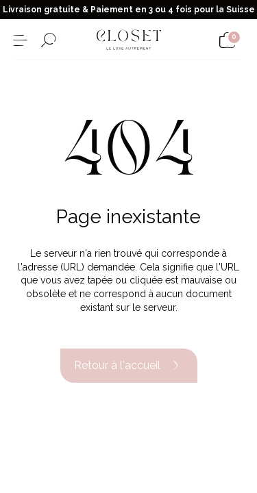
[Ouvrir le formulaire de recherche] (48, 40)
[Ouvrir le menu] (20, 40)
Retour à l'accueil (129, 365)
